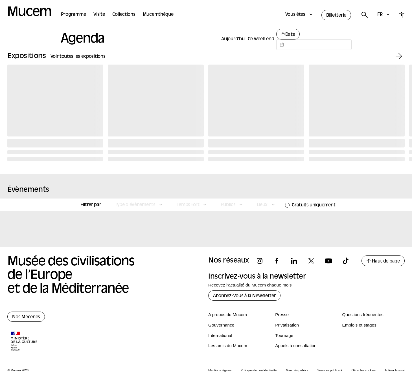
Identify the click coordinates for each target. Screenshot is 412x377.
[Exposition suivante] (399, 56)
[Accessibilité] (402, 15)
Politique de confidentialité (259, 370)
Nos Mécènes (26, 317)
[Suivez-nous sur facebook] (279, 260)
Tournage (284, 335)
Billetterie (336, 15)
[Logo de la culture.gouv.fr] (24, 341)
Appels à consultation (295, 345)
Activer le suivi (394, 370)
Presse (282, 314)
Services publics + (329, 370)
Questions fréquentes (362, 314)
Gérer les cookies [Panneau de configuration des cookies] (364, 370)
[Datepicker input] (314, 44)
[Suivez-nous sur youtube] (331, 260)
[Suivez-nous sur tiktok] (348, 260)
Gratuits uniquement (313, 205)
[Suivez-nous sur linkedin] (296, 260)
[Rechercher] (364, 15)
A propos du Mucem (227, 314)
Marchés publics (297, 370)
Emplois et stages (359, 325)
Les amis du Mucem (227, 345)
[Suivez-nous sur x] (314, 260)
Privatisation (287, 325)
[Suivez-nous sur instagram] (262, 260)
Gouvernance (221, 325)
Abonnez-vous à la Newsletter (244, 296)
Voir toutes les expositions (78, 56)
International (220, 335)
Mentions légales (220, 370)
